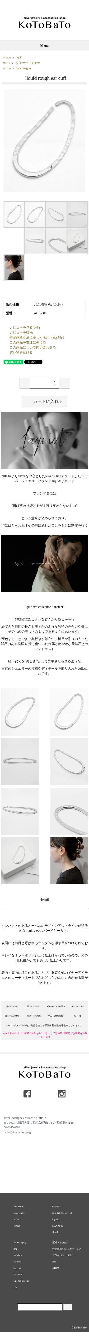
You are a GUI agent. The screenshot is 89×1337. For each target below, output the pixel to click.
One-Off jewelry (21, 1281)
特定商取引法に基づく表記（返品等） (37, 337)
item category (20, 1242)
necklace (18, 1255)
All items (21, 63)
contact (17, 1225)
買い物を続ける (21, 352)
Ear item (35, 63)
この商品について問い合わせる (32, 347)
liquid (19, 57)
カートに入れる (44, 401)
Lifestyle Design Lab (62, 1213)
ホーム (7, 57)
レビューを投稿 (21, 332)
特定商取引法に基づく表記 (66, 1249)
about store (19, 1206)
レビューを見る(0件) (24, 327)
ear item (17, 1261)
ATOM (55, 1268)
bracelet (17, 1268)
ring (15, 1249)
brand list (56, 1206)
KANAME (57, 1225)
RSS (54, 1261)
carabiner (18, 1274)
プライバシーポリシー (64, 1255)
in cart (16, 1219)
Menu (44, 45)
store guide (19, 1213)
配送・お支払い (60, 1242)
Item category (23, 68)
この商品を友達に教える (27, 342)
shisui (55, 1232)
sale (15, 1287)
